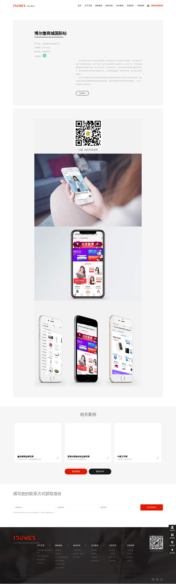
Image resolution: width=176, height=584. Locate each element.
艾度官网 (130, 550)
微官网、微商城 (78, 554)
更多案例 (75, 472)
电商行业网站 (60, 561)
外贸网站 (94, 557)
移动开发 (109, 6)
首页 (79, 6)
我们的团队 (41, 560)
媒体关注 (112, 557)
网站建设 (98, 6)
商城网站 (94, 554)
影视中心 (130, 554)
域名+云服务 (59, 568)
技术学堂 (112, 561)
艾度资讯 (130, 6)
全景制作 (130, 557)
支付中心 (40, 563)
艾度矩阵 (140, 6)
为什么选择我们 (42, 556)
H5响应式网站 (60, 564)
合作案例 (119, 6)
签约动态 (112, 550)
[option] (38, 442)
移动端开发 (95, 561)
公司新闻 (112, 554)
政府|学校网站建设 (61, 557)
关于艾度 (88, 6)
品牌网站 (94, 550)
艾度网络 (25, 5)
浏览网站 (83, 93)
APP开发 (76, 557)
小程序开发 (77, 550)
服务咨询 (101, 472)
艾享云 (129, 561)
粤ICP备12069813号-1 (19, 579)
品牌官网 (58, 550)
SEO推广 (58, 554)
